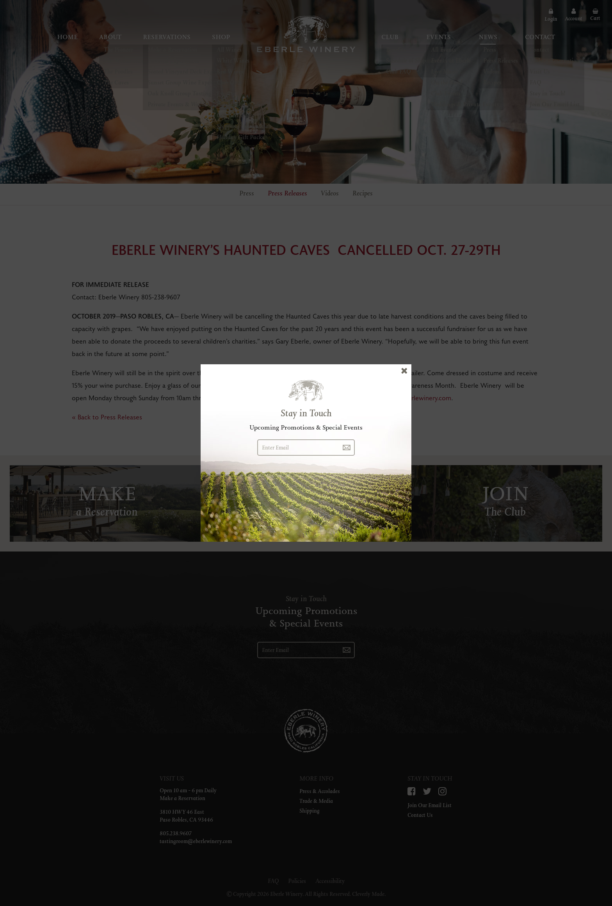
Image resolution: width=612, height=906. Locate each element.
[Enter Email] (298, 447)
